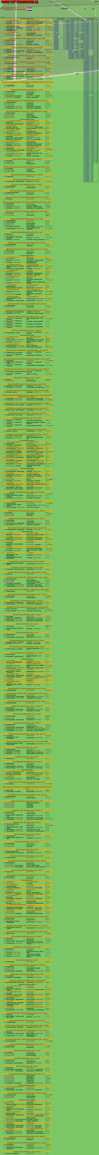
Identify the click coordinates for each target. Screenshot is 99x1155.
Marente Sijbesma (38, 52)
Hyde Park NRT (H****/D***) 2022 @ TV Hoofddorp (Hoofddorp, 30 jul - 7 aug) (26, 403)
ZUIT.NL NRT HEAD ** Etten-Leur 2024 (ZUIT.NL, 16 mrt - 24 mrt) (26, 303)
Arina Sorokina (36, 643)
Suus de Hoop (37, 698)
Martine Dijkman (11, 997)
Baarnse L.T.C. (10, 24)
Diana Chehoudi (11, 671)
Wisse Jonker (38, 1089)
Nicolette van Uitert (18, 137)
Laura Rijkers (30, 338)
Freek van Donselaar (32, 128)
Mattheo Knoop (10, 539)
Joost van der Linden (32, 549)
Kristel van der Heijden (32, 290)
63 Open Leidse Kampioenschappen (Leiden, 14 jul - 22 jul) (26, 734)
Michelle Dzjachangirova (13, 57)
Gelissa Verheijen (31, 223)
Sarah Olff (9, 21)
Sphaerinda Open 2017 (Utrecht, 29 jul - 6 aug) (26, 822)
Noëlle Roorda (30, 939)
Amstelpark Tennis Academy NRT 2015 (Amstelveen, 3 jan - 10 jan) (26, 1142)
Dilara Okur (9, 512)
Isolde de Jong (17, 774)
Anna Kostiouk (30, 969)
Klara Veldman (10, 203)
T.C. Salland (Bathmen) (12, 884)
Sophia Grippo (30, 620)
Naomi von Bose (11, 933)
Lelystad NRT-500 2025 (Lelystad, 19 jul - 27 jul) (25, 74)
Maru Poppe (29, 515)
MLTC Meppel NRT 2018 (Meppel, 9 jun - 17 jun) (27, 761)
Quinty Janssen (10, 927)
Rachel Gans (10, 136)
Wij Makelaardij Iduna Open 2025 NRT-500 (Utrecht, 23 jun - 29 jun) (26, 100)
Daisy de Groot (10, 1088)
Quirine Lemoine (11, 414)
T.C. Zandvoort (10, 459)
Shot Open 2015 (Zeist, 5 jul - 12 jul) (26, 1066)
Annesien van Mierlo (12, 63)
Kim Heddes (30, 321)
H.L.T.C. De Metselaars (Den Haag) (35, 462)
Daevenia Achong (31, 911)
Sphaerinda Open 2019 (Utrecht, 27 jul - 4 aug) (26, 614)
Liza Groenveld (18, 1083)
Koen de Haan (30, 539)
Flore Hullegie (30, 764)
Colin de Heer (10, 544)
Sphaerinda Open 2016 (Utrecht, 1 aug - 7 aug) (27, 947)
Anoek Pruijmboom (38, 321)
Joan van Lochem (31, 1061)
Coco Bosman (30, 260)
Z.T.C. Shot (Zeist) (11, 125)
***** (40, 330)
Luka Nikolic (10, 29)
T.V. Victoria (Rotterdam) (32, 20)
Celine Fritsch (30, 610)
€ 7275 (45, 66)
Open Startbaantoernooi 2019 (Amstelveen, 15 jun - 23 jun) (26, 646)
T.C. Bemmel (10, 1122)
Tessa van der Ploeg (32, 942)
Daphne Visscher (31, 955)
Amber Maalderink (31, 33)
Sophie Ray (9, 198)
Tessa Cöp (29, 829)
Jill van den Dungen (31, 505)
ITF (85, 8)
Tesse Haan (39, 35)
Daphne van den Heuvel (32, 665)
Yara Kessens (30, 507)
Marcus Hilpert (39, 893)
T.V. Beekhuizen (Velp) (32, 151)
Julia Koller (29, 44)
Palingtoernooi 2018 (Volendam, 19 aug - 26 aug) (26, 706)
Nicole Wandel (36, 778)
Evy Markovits (30, 1027)
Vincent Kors (30, 133)
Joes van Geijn (10, 626)
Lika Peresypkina (31, 115)
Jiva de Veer (10, 1014)
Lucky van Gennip (31, 813)
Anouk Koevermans (31, 608)
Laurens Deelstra (11, 128)
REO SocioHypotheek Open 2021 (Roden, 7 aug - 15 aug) (26, 492)
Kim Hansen (37, 480)
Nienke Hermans (11, 591)
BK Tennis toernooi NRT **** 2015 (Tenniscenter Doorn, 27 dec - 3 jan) (26, 1039)
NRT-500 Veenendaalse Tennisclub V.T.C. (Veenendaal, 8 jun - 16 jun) (26, 249)
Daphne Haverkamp (31, 580)
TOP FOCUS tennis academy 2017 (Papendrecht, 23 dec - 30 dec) (26, 794)
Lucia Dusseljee (30, 171)
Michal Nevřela (30, 1004)
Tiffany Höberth (40, 21)
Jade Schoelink (10, 443)
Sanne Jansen (30, 637)
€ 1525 (48, 61)
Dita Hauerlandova (18, 1062)
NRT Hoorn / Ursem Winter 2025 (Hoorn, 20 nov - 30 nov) (25, 55)
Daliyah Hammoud (40, 866)
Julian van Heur (19, 1120)
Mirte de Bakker (39, 537)
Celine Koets (30, 710)
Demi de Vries (10, 122)
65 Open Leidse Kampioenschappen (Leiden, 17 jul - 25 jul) (26, 510)
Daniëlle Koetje (30, 537)
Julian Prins (19, 676)
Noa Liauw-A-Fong (31, 298)
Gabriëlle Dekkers (11, 716)
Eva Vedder (18, 791)
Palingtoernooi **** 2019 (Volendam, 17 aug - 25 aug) (26, 600)
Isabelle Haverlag (11, 724)
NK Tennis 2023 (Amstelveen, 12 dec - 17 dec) (25, 330)
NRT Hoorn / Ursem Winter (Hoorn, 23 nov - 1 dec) (26, 184)
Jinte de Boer (30, 52)
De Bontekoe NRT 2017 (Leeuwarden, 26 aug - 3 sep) (26, 801)
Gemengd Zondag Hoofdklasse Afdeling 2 (27, 18)
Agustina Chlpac (18, 385)
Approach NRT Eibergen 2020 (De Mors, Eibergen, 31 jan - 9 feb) (27, 572)
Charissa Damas (31, 1097)
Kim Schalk (29, 846)
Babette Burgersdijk (17, 662)
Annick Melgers (10, 451)
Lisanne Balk (18, 898)
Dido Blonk (9, 534)
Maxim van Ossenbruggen (33, 648)
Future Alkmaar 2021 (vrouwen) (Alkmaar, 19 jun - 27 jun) (25, 527)
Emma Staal (29, 239)
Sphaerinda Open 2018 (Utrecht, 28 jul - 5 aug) (26, 714)
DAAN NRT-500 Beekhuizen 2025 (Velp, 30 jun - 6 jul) (26, 89)
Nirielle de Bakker (11, 719)
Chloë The (9, 49)
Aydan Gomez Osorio (32, 465)
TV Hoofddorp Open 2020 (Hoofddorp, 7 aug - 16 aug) (26, 567)
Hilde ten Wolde (10, 1124)
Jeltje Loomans (10, 791)
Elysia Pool (9, 574)
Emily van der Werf (19, 404)
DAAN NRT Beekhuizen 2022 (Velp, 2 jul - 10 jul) (27, 418)
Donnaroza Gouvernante (13, 823)
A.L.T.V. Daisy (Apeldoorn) (33, 482)
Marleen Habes (30, 293)
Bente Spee (9, 542)
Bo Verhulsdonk (38, 133)
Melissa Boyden (11, 362)
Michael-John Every (11, 667)
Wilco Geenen (30, 488)
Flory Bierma (30, 837)
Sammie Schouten (11, 91)
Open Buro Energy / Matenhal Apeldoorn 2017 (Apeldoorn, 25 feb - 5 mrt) (26, 916)
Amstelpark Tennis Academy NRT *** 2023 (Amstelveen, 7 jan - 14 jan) (26, 350)
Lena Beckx (29, 474)
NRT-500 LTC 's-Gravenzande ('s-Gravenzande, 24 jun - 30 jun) (26, 242)
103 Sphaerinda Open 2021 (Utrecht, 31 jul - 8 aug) (26, 501)
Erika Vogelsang (31, 463)
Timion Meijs (18, 893)
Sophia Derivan (10, 758)
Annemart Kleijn (30, 521)
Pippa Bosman (19, 27)
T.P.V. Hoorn (29, 130)
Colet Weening (30, 1145)
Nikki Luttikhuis (30, 827)
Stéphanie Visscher (11, 796)
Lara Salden (29, 883)
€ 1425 (43, 38)
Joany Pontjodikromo (12, 297)
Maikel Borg (17, 887)
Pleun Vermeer (30, 86)
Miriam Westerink (31, 671)
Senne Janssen (30, 215)
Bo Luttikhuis (18, 451)
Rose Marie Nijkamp (40, 484)
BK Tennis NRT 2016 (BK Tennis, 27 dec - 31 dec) (26, 936)
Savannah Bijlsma (31, 78)
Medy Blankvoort (11, 487)
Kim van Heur (30, 852)
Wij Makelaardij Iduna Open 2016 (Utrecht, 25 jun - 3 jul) (26, 974)
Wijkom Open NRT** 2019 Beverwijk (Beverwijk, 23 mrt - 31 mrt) (26, 688)
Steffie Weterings (36, 892)
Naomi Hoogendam (31, 1055)
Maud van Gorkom (11, 1040)
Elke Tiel (15, 127)
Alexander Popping (39, 1114)
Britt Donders (30, 235)
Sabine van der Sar (31, 21)
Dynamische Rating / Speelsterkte (76, 18)
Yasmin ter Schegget (32, 205)
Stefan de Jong (30, 23)
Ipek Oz (8, 608)
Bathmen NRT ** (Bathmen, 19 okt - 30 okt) (26, 377)
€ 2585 (41, 74)
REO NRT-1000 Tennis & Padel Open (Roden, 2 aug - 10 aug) (25, 66)
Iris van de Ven (30, 825)
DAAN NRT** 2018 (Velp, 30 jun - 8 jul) (26, 756)
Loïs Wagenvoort (39, 1069)
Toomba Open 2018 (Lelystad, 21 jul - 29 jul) (27, 723)
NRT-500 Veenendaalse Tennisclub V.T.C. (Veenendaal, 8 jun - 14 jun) (26, 111)
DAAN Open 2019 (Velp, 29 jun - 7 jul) (27, 632)
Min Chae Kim (30, 878)
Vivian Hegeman (31, 1070)
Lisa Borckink (30, 719)
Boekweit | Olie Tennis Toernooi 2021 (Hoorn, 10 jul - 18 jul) (26, 518)
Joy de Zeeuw (30, 279)
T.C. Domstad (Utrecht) (12, 469)
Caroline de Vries (39, 208)
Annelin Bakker (10, 332)
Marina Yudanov (20, 696)
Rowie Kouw (30, 680)
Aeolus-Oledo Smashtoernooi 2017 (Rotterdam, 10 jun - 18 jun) (26, 860)
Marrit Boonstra (10, 554)
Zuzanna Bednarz (31, 387)
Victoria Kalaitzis (20, 675)
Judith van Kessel (11, 339)
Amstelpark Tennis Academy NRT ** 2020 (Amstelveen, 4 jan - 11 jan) (26, 577)
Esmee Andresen (11, 596)
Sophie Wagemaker (11, 690)
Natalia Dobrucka (37, 143)
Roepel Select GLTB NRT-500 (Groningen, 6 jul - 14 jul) (27, 218)
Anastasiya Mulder (39, 819)
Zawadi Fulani (30, 1080)
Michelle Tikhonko (11, 503)
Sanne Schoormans (31, 380)
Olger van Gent (19, 1114)
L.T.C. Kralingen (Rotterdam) (34, 336)
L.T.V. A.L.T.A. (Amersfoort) (33, 289)
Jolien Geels (30, 245)
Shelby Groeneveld (39, 313)
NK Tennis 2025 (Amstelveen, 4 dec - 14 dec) (25, 47)
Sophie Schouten (11, 113)
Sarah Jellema (30, 805)
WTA (93, 8)
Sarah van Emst (10, 50)
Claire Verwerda (39, 817)
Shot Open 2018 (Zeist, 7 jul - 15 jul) (26, 747)
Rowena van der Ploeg (39, 728)
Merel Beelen (30, 730)
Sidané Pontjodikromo (12, 557)
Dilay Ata (29, 97)
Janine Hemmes (30, 817)
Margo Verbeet (30, 791)
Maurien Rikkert (30, 777)
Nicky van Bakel (11, 1016)
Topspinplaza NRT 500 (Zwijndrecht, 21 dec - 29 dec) (26, 174)
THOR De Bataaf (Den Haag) (13, 441)
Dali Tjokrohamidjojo (32, 1035)
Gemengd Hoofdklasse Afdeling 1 (27, 531)
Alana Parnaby (20, 529)
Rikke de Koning (11, 409)
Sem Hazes (18, 35)
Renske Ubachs (30, 635)
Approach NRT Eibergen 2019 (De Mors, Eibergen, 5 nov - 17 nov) (26, 594)
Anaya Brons (30, 324)
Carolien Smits (10, 44)
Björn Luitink (10, 139)
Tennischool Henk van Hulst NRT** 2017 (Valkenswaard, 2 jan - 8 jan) (26, 931)
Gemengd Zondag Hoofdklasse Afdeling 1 (27, 119)
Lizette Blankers (30, 409)
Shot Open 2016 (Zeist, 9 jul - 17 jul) (26, 960)
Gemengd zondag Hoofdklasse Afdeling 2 (27, 440)
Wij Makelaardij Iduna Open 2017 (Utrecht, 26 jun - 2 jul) (26, 856)
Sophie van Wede (31, 1131)
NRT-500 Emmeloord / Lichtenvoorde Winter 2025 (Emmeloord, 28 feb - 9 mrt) (27, 167)
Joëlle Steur (29, 529)
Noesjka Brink (10, 656)
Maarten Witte (38, 887)
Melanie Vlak (10, 1148)
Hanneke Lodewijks (11, 642)
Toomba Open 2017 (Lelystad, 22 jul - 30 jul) (27, 834)
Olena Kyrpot (20, 982)
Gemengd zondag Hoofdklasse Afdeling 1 (27, 468)
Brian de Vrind (38, 774)
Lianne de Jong (39, 448)
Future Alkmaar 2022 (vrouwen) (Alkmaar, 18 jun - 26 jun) (25, 429)
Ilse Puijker (9, 993)
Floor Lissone (35, 155)
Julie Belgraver (30, 1008)
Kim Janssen (10, 790)
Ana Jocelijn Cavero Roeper (33, 581)
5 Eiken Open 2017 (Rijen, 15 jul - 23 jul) (26, 841)
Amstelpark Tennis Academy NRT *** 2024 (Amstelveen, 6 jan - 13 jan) (26, 310)
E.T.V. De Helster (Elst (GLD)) (34, 910)
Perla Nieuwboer (11, 675)
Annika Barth (10, 68)
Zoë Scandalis (10, 975)
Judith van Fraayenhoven (13, 1153)
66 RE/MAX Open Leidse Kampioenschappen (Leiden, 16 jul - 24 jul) (26, 408)
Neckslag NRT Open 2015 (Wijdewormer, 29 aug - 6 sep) (26, 1044)
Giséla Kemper (30, 603)
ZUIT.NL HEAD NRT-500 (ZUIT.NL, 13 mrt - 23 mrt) (26, 159)
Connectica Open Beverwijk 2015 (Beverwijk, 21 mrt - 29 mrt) (27, 1136)
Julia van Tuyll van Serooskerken (15, 1147)
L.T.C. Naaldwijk (11, 660)
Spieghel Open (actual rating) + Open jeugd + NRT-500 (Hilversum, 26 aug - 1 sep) (27, 202)
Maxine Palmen (10, 404)
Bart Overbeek (30, 667)
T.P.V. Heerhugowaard (32, 678)
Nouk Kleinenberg (11, 40)
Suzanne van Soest (39, 534)
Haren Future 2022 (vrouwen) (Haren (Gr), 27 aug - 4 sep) (25, 384)
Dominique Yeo (40, 753)
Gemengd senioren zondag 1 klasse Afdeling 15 (27, 984)
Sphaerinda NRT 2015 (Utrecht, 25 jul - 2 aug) (27, 1050)
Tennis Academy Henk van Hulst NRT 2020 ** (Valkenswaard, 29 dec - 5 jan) (26, 589)
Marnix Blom (30, 274)
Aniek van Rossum (11, 1138)
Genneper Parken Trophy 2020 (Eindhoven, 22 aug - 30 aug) (26, 561)
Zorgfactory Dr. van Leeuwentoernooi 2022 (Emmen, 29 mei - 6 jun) (26, 434)
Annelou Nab (37, 710)
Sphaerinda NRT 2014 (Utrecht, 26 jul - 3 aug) (26, 1151)
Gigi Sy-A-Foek (17, 139)
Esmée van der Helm (32, 726)
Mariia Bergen (10, 385)
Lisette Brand (20, 1002)
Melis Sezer (14, 608)
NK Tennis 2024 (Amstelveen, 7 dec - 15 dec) (26, 179)
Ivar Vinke (29, 155)
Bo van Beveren (11, 27)
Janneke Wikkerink (40, 463)
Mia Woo (29, 162)
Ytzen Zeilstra (19, 1089)
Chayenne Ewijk (19, 602)
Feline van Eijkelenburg (32, 117)
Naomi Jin (29, 58)
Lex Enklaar (19, 908)
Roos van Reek (39, 398)
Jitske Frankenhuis (11, 1002)
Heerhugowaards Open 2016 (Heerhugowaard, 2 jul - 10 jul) (26, 965)
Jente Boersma (30, 921)
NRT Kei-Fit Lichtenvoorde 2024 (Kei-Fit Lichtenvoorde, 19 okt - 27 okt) (27, 197)
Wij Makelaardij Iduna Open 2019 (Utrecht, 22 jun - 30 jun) (27, 640)
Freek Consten (19, 1127)
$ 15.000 (44, 384)
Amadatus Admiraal (31, 282)
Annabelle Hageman (31, 131)
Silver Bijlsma (39, 78)
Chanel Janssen (11, 918)
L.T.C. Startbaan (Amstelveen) (14, 134)
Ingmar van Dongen (39, 1133)
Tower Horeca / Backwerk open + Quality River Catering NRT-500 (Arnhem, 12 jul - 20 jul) (27, 82)
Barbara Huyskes (31, 1075)
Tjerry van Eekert (31, 476)
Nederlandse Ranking (91, 18)
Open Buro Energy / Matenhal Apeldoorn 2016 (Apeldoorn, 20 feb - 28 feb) (27, 1025)
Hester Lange (19, 487)
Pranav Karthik (10, 268)
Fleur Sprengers (30, 92)
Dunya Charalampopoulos (13, 26)
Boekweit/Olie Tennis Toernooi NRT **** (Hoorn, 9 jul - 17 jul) (26, 413)
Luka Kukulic (10, 444)
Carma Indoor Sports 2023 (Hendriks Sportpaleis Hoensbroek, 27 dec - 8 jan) (26, 359)
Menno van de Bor (17, 994)
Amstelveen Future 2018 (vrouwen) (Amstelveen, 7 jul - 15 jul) (25, 741)
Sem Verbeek (18, 452)
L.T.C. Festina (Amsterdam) (13, 485)
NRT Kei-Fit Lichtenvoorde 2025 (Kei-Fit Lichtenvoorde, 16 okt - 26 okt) (25, 61)
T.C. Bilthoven (30, 469)
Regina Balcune (30, 208)
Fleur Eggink (30, 76)
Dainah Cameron (11, 654)
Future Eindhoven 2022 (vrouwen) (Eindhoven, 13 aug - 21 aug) (24, 390)
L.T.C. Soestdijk (30, 1101)
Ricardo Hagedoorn (11, 471)
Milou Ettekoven (30, 1078)
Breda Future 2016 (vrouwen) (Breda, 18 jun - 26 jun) (24, 980)
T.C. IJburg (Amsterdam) (13, 296)
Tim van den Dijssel (11, 150)
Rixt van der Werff (11, 287)
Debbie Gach (10, 1062)
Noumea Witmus (31, 863)
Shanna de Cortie (11, 634)
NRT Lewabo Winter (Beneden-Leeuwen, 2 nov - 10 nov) (26, 190)
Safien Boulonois (31, 35)
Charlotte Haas (30, 548)
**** (40, 179)
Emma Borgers (30, 41)
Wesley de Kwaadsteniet (13, 1004)
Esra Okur (29, 43)
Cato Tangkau (10, 213)
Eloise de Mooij (30, 287)
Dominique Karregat (12, 982)
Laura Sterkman (30, 1130)
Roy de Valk (10, 774)
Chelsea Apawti (10, 971)
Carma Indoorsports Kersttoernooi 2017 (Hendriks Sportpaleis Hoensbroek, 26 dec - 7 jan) (27, 787)
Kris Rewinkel (30, 106)
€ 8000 (40, 47)
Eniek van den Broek (12, 628)
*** (42, 174)
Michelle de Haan (39, 620)
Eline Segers (20, 1027)
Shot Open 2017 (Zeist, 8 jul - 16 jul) (26, 849)
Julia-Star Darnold (31, 1009)
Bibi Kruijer (37, 954)
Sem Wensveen (10, 707)
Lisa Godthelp (30, 313)
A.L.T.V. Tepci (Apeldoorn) (33, 775)
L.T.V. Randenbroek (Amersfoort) (35, 1128)
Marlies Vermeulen (31, 1118)
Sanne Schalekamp (11, 244)
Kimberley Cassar (39, 667)
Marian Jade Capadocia (12, 265)
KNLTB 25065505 (64, 8)
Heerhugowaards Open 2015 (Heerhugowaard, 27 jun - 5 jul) (27, 1074)
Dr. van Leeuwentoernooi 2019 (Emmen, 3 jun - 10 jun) (26, 652)
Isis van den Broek (20, 50)
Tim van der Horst (39, 989)
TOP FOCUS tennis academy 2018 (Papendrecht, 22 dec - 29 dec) (26, 701)
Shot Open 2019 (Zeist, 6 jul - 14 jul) (26, 623)
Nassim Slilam (30, 480)
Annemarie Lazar (40, 387)
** (42, 89)
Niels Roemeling (31, 145)
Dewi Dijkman (10, 583)
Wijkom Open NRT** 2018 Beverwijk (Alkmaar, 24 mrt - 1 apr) (27, 782)
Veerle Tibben (30, 103)
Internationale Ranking (61, 18)
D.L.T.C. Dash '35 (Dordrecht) (14, 985)
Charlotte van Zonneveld (33, 153)
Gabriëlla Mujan (30, 430)
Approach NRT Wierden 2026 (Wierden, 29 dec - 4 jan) (25, 38)
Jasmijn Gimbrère (31, 583)
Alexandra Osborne (11, 529)
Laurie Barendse (11, 85)
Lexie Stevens (10, 783)
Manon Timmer (36, 865)
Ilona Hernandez (38, 324)
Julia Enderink (18, 971)
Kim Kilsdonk (30, 903)
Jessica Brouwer (17, 977)
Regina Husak (37, 610)
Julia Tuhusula (39, 1131)
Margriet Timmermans (12, 563)
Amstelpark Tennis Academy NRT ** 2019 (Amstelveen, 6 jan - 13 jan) (26, 693)
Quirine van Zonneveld (38, 239)
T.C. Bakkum (30, 270)
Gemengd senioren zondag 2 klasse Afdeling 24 (27, 1085)
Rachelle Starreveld (11, 102)
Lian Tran (17, 332)
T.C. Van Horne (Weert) (32, 881)
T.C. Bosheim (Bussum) (12, 20)
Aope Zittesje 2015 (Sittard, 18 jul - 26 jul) (26, 1058)
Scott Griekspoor (11, 300)
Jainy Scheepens (20, 300)
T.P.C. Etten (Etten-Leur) (12, 673)
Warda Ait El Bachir (31, 339)
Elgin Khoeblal (30, 347)
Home (96, 1)
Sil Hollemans (30, 261)
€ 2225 (27, 83)
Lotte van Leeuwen (11, 886)
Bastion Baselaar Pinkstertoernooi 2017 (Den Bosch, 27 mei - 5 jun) (27, 875)
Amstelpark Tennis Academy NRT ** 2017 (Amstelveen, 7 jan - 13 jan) (26, 925)
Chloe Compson (30, 982)
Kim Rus (9, 662)
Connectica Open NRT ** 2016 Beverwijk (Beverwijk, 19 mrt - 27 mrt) (27, 1013)
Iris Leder (29, 865)
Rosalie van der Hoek (20, 371)
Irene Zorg (36, 507)
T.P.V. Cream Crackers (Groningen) (35, 1116)
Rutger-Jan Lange (18, 488)
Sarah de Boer (20, 471)
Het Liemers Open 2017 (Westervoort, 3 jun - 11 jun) (27, 870)
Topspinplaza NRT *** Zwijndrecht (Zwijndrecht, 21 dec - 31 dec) (26, 316)
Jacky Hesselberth (31, 1053)
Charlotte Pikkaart (11, 71)
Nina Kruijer (10, 160)
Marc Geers (29, 778)
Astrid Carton (30, 728)
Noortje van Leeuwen (12, 1104)
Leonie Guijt (10, 735)
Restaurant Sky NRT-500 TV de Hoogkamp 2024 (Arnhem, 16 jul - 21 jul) (27, 211)
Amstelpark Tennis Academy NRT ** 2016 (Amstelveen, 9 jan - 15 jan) (26, 1030)
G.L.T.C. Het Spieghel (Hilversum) (15, 1086)
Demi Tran (29, 277)
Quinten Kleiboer (31, 300)
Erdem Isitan (30, 457)
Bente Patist (19, 352)
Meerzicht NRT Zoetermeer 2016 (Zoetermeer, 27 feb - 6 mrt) (26, 1020)
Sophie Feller (30, 524)
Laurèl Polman (10, 569)
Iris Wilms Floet (30, 1081)
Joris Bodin (9, 23)
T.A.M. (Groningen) (31, 32)
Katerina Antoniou (11, 696)
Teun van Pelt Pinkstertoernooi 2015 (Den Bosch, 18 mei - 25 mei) (27, 1093)
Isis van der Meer (31, 69)
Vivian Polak (10, 987)
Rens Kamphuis (11, 999)
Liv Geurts (9, 772)
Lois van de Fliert (31, 398)
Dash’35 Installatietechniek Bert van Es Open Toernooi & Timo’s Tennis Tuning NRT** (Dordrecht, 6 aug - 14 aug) (27, 396)
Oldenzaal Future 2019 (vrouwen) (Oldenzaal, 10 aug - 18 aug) (25, 607)
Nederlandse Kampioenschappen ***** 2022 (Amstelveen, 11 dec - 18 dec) (26, 369)
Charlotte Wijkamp (31, 597)
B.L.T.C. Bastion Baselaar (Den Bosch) (16, 904)
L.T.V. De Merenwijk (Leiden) (13, 991)
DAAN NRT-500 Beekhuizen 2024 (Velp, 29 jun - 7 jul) (26, 232)
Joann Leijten (35, 97)
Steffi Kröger (10, 1107)
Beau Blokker (30, 1077)
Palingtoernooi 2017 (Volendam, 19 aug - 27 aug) (26, 810)
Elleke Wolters (30, 1102)
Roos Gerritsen (30, 1034)
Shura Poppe (30, 435)
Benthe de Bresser (31, 187)
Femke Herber (38, 1070)
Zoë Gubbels (30, 950)
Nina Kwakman (38, 603)
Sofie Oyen (29, 684)
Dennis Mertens (30, 994)
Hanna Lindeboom (31, 227)
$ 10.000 (42, 980)
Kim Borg (36, 1119)
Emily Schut (36, 44)
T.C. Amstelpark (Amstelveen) (14, 120)
